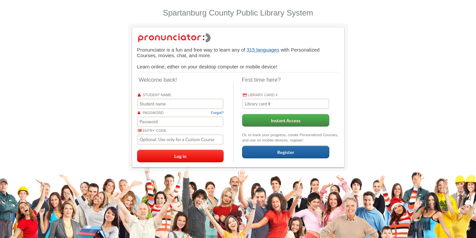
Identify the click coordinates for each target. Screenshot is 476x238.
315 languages (263, 50)
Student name (155, 95)
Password (151, 113)
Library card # (260, 95)
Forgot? (217, 113)
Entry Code (152, 131)
